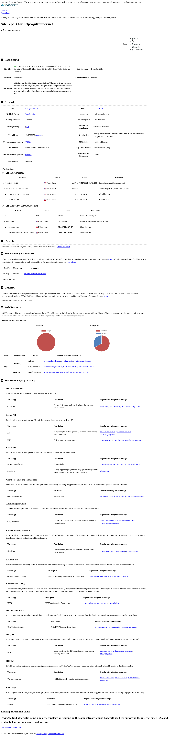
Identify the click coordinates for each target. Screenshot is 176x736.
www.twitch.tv (113, 603)
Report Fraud (5, 13)
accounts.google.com (108, 434)
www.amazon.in (114, 627)
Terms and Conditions (56, 734)
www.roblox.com (134, 464)
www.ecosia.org (106, 464)
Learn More (5, 10)
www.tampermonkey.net (82, 361)
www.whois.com (106, 440)
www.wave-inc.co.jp (70, 367)
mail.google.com (106, 654)
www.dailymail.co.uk (86, 367)
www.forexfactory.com (133, 440)
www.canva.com (132, 551)
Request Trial (16, 727)
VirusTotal (39, 135)
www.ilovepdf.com (133, 406)
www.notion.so (119, 551)
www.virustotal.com (51, 372)
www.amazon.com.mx (128, 627)
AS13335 (28, 142)
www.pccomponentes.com (109, 523)
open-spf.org (71, 262)
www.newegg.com (113, 704)
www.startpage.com (120, 464)
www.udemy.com (106, 406)
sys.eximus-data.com (123, 432)
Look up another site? (12, 30)
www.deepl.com (119, 406)
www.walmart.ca (90, 704)
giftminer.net (98, 108)
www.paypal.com (66, 372)
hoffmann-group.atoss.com (122, 651)
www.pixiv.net (118, 440)
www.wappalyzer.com (81, 372)
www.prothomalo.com (52, 361)
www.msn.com (102, 603)
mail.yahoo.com (106, 651)
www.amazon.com (96, 576)
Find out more (6, 727)
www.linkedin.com (107, 678)
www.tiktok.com (121, 678)
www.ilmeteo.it (66, 361)
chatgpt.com (104, 471)
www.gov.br (101, 704)
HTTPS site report (63, 247)
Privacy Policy (41, 734)
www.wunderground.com (53, 367)
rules (110, 259)
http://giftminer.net (31, 108)
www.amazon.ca (101, 627)
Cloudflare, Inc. (30, 114)
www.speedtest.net (106, 496)
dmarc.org (107, 296)
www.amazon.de (110, 576)
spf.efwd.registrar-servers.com (35, 274)
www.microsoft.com (107, 432)
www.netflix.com (89, 603)
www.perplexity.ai (106, 551)
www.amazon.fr (122, 576)
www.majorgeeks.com (108, 520)
